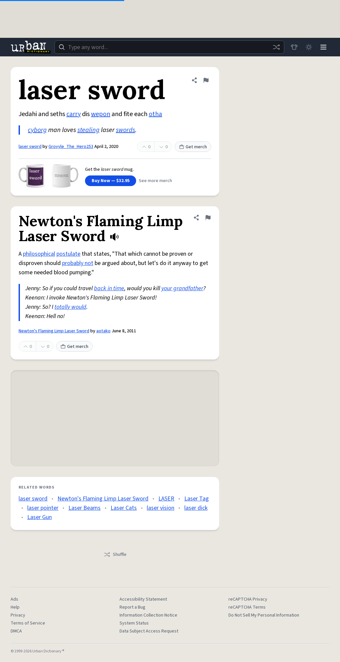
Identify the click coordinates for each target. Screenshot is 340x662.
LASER (166, 499)
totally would (70, 307)
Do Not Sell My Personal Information (263, 615)
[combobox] (169, 47)
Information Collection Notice (148, 615)
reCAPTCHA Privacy (247, 599)
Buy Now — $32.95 (110, 180)
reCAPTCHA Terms (247, 607)
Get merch (193, 147)
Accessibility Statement (143, 599)
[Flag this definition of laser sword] (206, 80)
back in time (109, 288)
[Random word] (276, 47)
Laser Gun (39, 517)
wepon (100, 114)
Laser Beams (84, 508)
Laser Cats (124, 508)
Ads (14, 599)
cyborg (37, 130)
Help (15, 607)
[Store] (294, 47)
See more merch (155, 180)
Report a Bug (132, 607)
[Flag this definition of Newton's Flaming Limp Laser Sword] (208, 217)
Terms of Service (28, 623)
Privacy (18, 615)
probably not (77, 263)
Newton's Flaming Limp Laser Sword (54, 331)
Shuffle (115, 554)
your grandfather (182, 288)
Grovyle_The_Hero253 (70, 146)
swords (125, 130)
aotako (103, 331)
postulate (68, 254)
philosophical (39, 254)
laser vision (160, 508)
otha (155, 114)
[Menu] (323, 47)
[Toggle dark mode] (309, 47)
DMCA (16, 631)
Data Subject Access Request (149, 631)
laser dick (196, 508)
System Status (134, 623)
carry (73, 114)
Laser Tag (196, 499)
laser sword (30, 146)
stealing (88, 130)
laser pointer (42, 508)
